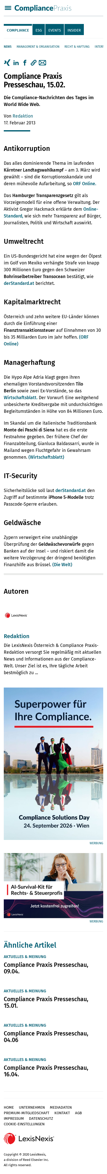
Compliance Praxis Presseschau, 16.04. (46, 1071)
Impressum (14, 1118)
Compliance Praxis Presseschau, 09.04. (46, 968)
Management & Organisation (38, 46)
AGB (78, 1113)
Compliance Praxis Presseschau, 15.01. (46, 1002)
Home (9, 1107)
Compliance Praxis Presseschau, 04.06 (46, 1037)
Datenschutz (41, 1118)
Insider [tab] (74, 30)
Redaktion (23, 116)
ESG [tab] (38, 30)
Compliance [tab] (18, 30)
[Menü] (8, 8)
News (8, 46)
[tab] (18, 29)
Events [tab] (54, 30)
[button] (34, 63)
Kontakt (62, 1113)
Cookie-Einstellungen (24, 1124)
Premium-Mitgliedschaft (26, 1113)
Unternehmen (32, 1107)
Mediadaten (61, 1107)
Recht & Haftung (77, 46)
